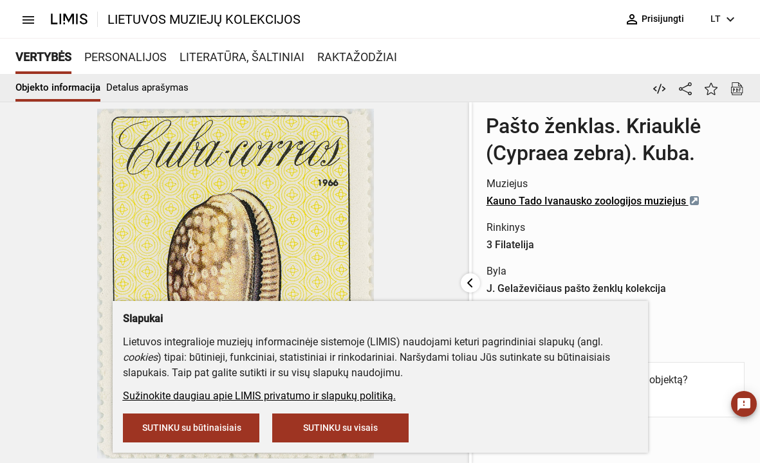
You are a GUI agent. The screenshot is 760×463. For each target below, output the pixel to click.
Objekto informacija (57, 87)
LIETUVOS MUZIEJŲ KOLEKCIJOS (204, 19)
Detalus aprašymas (147, 87)
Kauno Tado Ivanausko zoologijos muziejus (493, 201)
